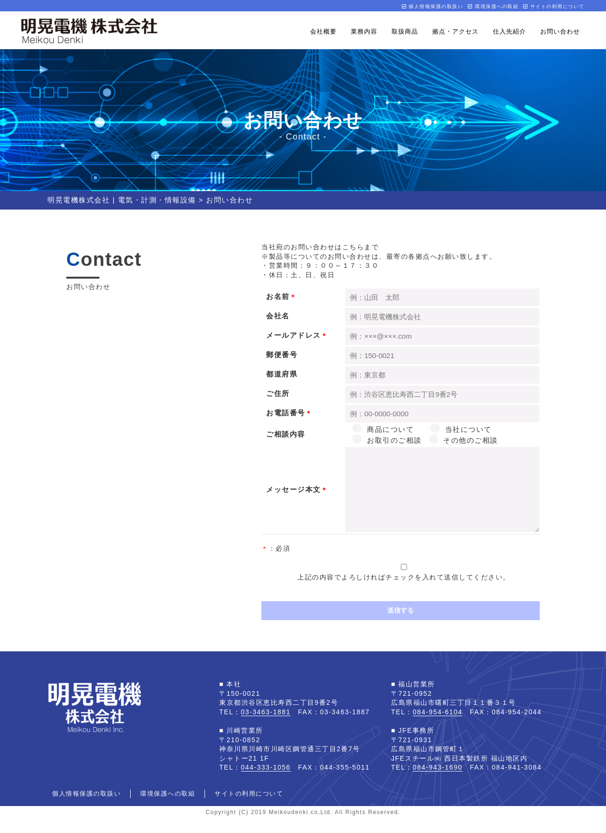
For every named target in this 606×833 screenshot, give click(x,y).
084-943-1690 (438, 781)
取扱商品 (405, 31)
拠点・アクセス (455, 31)
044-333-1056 (266, 781)
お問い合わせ (560, 31)
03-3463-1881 (266, 726)
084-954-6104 (438, 726)
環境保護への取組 (493, 6)
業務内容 (364, 31)
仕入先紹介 (509, 31)
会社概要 (323, 31)
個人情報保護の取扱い (432, 6)
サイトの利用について (554, 6)
